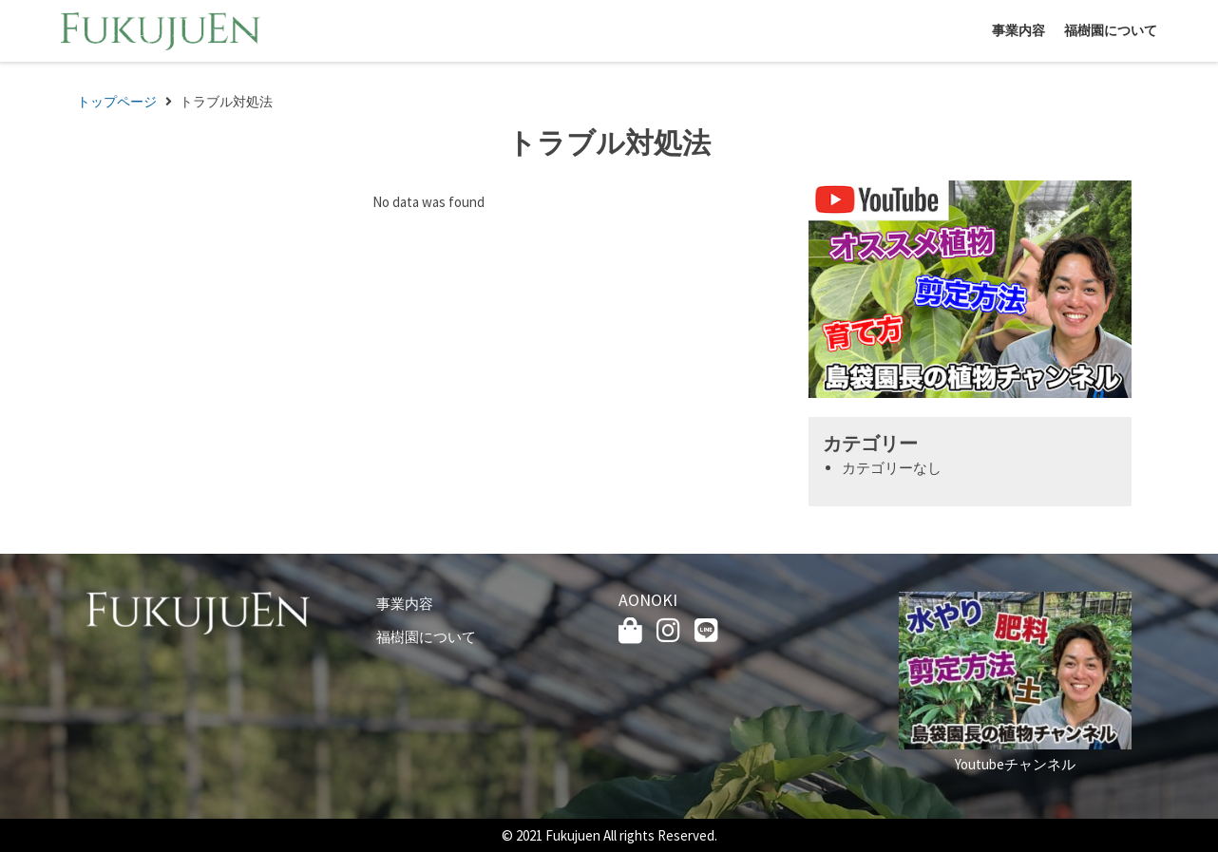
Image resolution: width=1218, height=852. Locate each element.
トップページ (117, 101)
